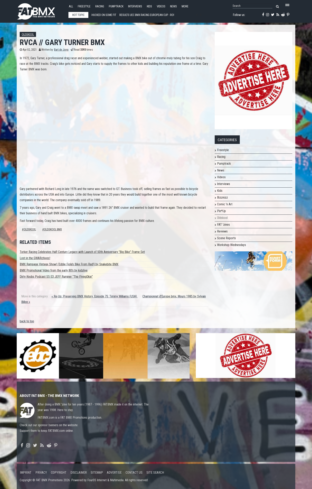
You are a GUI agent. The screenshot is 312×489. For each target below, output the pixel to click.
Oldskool (28, 34)
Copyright (58, 472)
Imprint (25, 472)
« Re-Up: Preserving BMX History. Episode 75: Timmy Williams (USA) (95, 296)
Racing (99, 6)
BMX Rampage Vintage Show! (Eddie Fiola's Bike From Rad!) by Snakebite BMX (69, 264)
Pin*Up (221, 211)
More (185, 6)
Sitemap (97, 472)
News (173, 6)
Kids (149, 6)
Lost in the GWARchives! (35, 258)
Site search (155, 472)
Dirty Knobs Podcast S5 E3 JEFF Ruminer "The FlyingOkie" (56, 276)
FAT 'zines (223, 224)
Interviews (135, 6)
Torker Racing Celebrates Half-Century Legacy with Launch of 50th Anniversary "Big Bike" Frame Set (82, 252)
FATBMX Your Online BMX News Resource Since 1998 (40, 10)
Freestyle (84, 6)
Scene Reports (226, 238)
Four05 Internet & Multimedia (105, 480)
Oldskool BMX (53, 229)
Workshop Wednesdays (231, 245)
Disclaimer (78, 472)
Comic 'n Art (224, 204)
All (71, 6)
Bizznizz (222, 197)
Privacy (41, 472)
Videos (161, 6)
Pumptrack (116, 6)
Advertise (114, 472)
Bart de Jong (61, 49)
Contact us (134, 472)
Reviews (222, 231)
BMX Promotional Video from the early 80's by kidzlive (54, 270)
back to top (27, 321)
